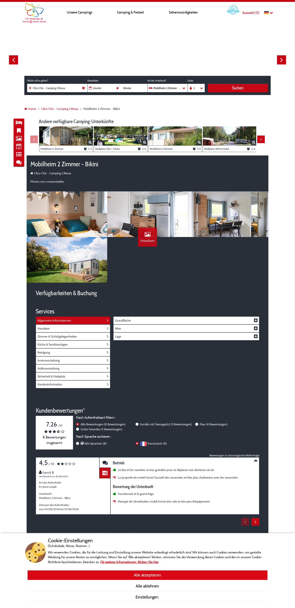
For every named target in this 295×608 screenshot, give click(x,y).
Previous (13, 59)
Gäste (190, 80)
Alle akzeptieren (147, 574)
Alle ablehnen (147, 585)
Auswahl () (250, 12)
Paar (213, 424)
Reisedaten (92, 80)
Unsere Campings (79, 12)
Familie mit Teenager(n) (166, 424)
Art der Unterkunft (157, 80)
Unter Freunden (101, 429)
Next (281, 59)
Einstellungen (147, 597)
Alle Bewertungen (103, 424)
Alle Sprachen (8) (95, 443)
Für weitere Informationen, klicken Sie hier (129, 562)
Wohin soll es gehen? (37, 80)
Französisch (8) (157, 443)
